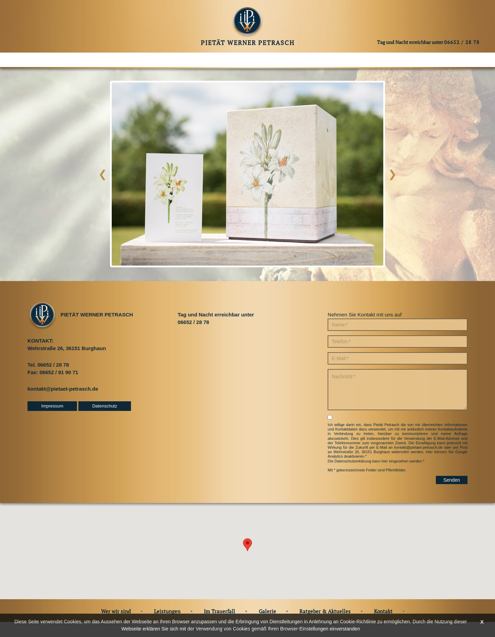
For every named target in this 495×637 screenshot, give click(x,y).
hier (385, 461)
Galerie (273, 60)
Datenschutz (104, 406)
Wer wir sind (86, 60)
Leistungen (150, 60)
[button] (247, 544)
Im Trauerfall (214, 60)
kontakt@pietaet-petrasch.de (63, 389)
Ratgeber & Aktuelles (344, 60)
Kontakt (416, 60)
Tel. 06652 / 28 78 (48, 365)
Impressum (52, 406)
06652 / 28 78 (462, 42)
